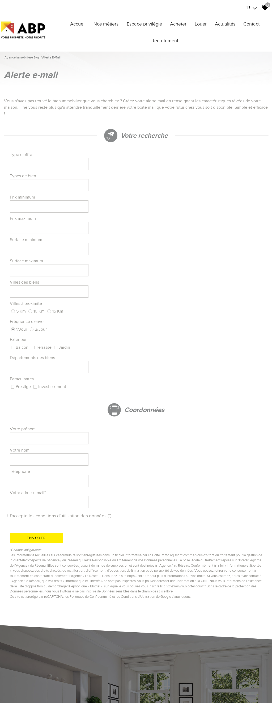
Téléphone (21, 294)
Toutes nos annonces (25, 694)
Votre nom (152, 279)
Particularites (155, 233)
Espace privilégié (147, 23)
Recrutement (166, 40)
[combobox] (100, 155)
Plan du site (17, 689)
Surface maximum (159, 185)
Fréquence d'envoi (28, 216)
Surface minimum (27, 185)
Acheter (180, 23)
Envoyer (37, 330)
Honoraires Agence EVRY (122, 689)
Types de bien (156, 155)
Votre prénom (23, 279)
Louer (201, 23)
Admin (158, 689)
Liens (148, 689)
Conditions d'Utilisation (139, 389)
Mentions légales (42, 689)
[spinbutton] (100, 170)
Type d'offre (22, 155)
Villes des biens (25, 200)
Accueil (83, 23)
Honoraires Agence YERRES (79, 689)
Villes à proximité (159, 200)
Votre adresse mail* (160, 294)
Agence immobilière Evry (22, 55)
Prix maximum (156, 170)
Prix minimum (23, 170)
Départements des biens (33, 233)
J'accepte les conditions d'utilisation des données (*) (63, 308)
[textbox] (100, 156)
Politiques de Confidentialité (91, 389)
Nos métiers (110, 23)
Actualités (224, 23)
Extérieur (151, 216)
